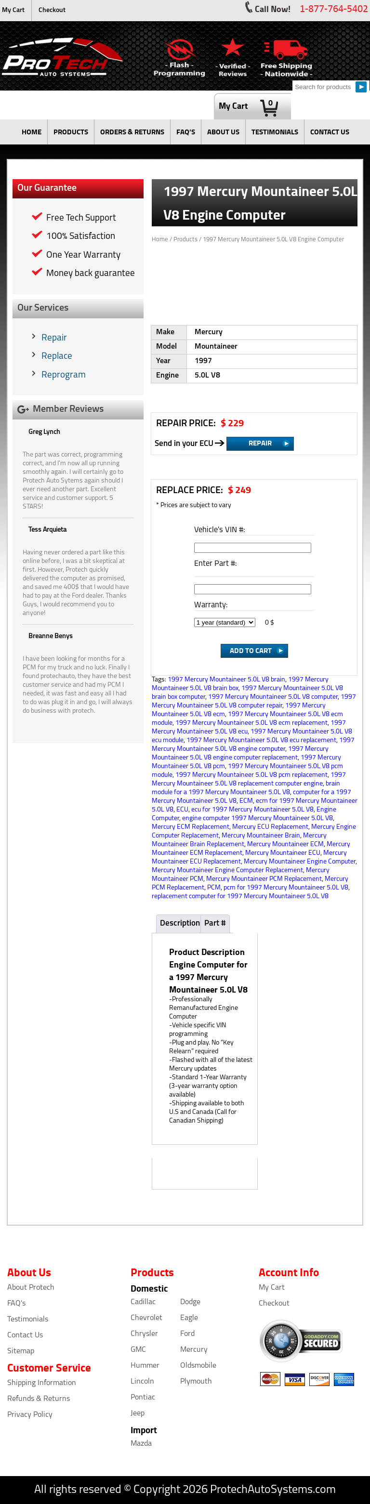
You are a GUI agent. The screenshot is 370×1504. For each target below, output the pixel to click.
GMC (138, 1350)
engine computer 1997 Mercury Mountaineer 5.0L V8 (257, 818)
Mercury (194, 1350)
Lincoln (142, 1382)
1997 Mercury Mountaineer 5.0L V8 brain (226, 679)
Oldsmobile (198, 1366)
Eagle (189, 1318)
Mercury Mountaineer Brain (261, 835)
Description (180, 923)
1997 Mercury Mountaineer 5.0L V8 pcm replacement (251, 775)
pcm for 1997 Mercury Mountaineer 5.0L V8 (286, 887)
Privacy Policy (30, 1415)
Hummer (145, 1366)
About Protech (30, 1288)
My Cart (13, 10)
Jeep (138, 1413)
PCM (214, 887)
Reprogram (63, 375)
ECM (246, 801)
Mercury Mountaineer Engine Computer (300, 861)
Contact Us (25, 1335)
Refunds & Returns (38, 1399)
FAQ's (16, 1304)
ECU (182, 809)
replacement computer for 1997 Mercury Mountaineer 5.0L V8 (240, 896)
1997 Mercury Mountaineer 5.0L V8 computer (273, 697)
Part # (215, 923)
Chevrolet (146, 1318)
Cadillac (143, 1302)
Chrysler (144, 1334)
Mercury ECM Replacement (190, 827)
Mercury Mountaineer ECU (282, 853)
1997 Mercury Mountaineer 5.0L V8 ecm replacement (251, 723)
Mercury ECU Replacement (270, 827)
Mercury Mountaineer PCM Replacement (264, 879)
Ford (187, 1334)
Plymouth (196, 1382)
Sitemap (20, 1351)
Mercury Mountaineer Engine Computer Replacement (227, 870)
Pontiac (143, 1397)
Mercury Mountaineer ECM (285, 844)
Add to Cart (251, 650)
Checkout (52, 10)
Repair (54, 338)
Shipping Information (41, 1383)
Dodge (190, 1302)
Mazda (141, 1444)
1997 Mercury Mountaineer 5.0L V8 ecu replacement (261, 740)
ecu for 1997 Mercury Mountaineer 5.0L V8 (252, 809)
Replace (56, 356)
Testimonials (27, 1319)
